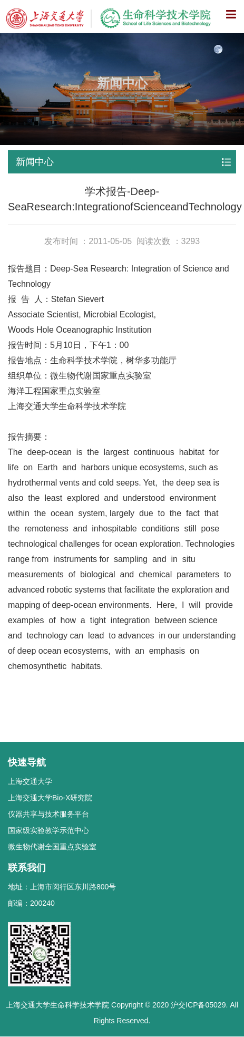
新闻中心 (35, 162)
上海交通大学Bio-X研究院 (50, 797)
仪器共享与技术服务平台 (48, 814)
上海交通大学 (30, 781)
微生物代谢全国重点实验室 (52, 846)
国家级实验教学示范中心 (48, 830)
